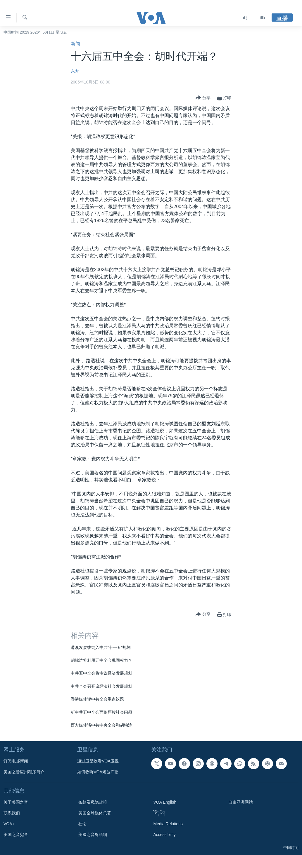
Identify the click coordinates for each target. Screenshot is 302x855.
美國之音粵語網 (92, 834)
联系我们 (12, 813)
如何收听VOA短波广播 (98, 771)
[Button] (203, 98)
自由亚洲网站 (240, 802)
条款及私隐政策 (92, 802)
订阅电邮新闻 (16, 761)
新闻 (75, 43)
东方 (75, 71)
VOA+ (9, 823)
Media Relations (168, 823)
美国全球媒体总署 (94, 813)
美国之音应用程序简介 (24, 771)
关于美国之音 (16, 802)
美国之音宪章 (16, 834)
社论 (82, 823)
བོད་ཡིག (159, 813)
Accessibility (164, 834)
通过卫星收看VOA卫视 (98, 761)
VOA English (165, 802)
